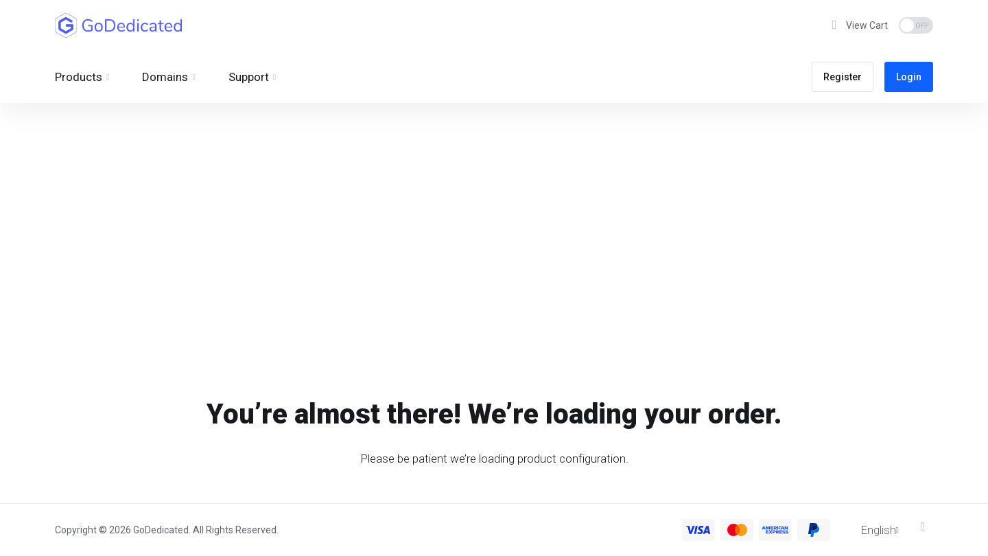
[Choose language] (870, 530)
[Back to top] (927, 526)
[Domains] (168, 77)
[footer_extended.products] (82, 77)
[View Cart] (858, 25)
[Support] (252, 77)
